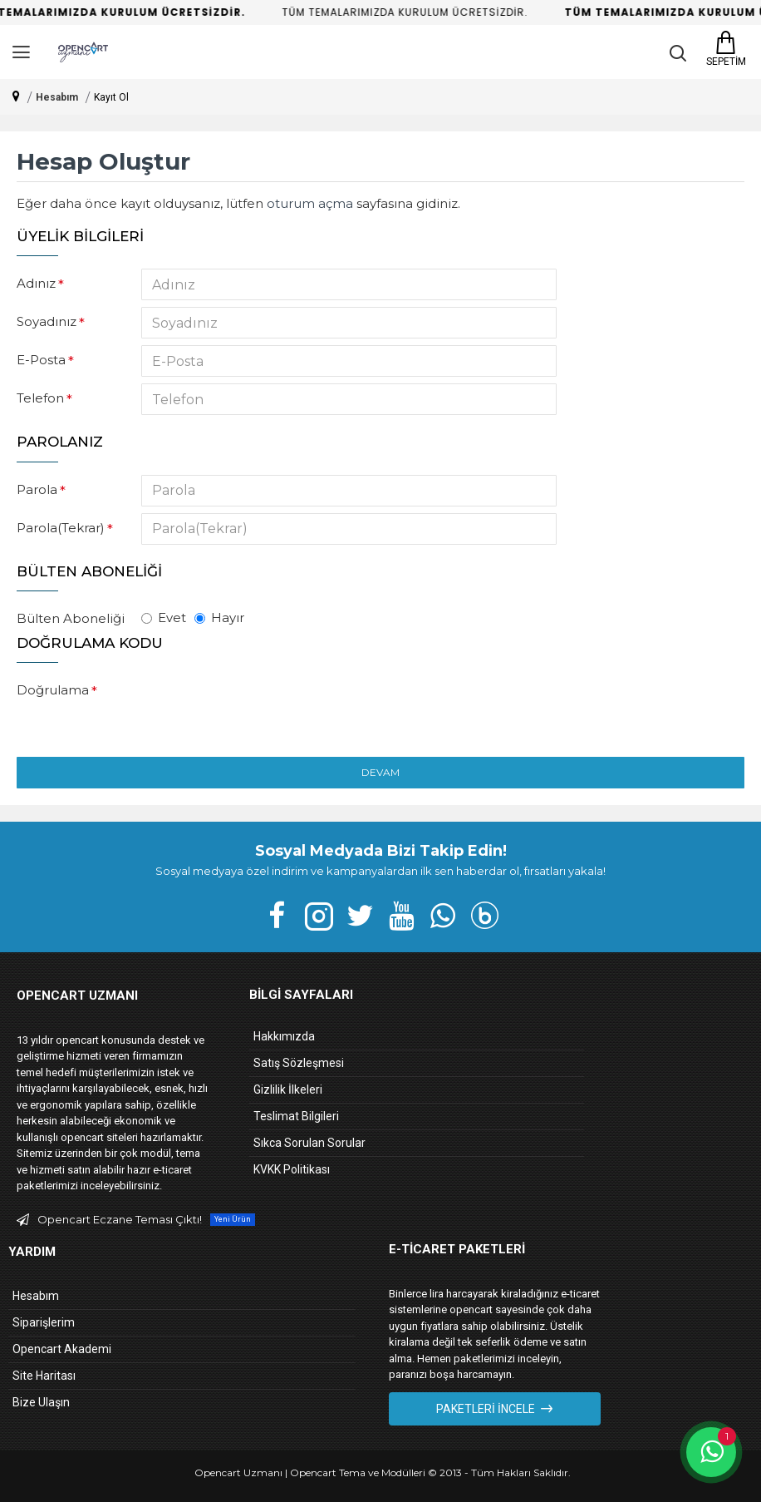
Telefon (40, 398)
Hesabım (57, 97)
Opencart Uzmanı (238, 1472)
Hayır (219, 617)
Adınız (36, 283)
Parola (37, 489)
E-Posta (41, 360)
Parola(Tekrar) (61, 528)
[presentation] (257, 705)
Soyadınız (46, 321)
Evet (163, 617)
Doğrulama (53, 690)
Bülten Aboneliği (71, 618)
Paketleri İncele (485, 1409)
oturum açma (310, 203)
